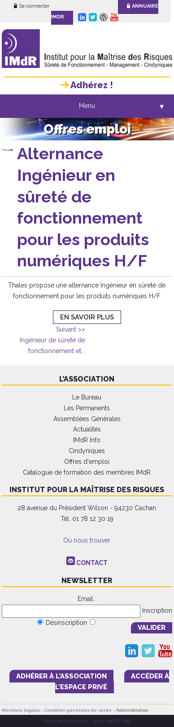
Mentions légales (21, 710)
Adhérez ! (87, 85)
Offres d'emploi (86, 461)
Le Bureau (86, 397)
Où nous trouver (86, 540)
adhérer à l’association (61, 676)
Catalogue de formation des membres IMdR (87, 472)
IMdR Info (86, 440)
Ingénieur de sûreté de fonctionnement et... (52, 340)
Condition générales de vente (78, 710)
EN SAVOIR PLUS (87, 317)
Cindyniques (87, 450)
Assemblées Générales (87, 418)
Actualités (87, 429)
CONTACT (92, 562)
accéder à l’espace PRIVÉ (112, 681)
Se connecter (31, 6)
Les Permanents (87, 408)
